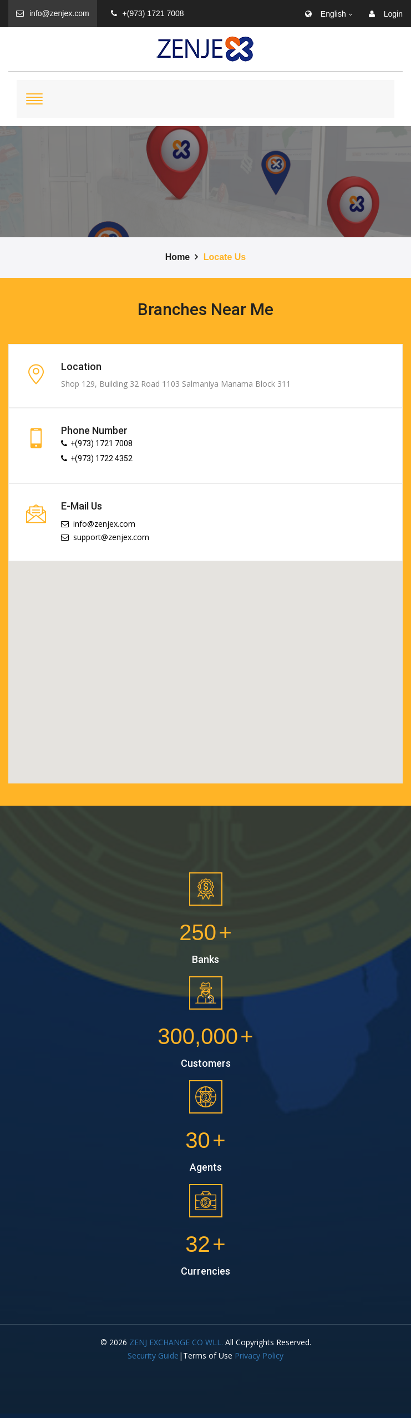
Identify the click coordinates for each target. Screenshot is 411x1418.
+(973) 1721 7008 (147, 13)
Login (386, 13)
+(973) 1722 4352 (97, 458)
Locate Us (225, 257)
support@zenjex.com (105, 537)
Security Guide (153, 1355)
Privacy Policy (259, 1355)
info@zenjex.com (52, 13)
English (325, 13)
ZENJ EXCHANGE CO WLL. (176, 1342)
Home (177, 257)
